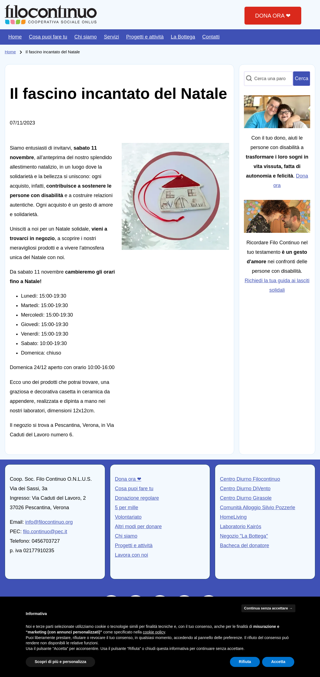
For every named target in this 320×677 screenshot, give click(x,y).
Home (10, 52)
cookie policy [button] (154, 632)
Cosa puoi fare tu (134, 488)
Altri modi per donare (138, 526)
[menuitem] (15, 37)
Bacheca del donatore (244, 545)
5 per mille (126, 507)
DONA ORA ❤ (273, 16)
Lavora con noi (131, 555)
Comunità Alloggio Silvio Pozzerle (257, 507)
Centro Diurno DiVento (245, 488)
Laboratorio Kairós (240, 526)
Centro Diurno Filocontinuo (250, 479)
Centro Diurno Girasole (246, 498)
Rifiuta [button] (245, 661)
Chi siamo (126, 536)
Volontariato (128, 517)
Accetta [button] (278, 661)
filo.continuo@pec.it (45, 531)
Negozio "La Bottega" (244, 536)
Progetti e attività (134, 545)
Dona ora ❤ (128, 479)
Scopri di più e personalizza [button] (60, 661)
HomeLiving (233, 517)
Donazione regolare (137, 498)
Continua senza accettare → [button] (268, 608)
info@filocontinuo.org (49, 522)
